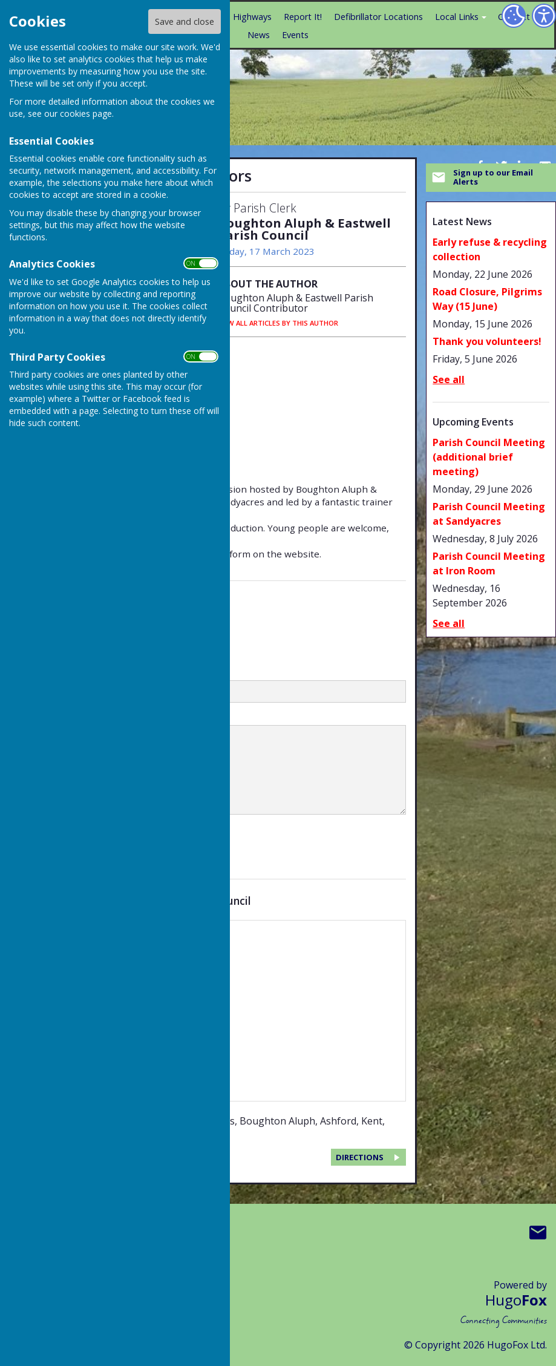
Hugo (516, 1300)
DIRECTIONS (360, 1157)
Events (295, 35)
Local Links (457, 16)
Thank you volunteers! (487, 341)
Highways (252, 16)
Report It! (303, 16)
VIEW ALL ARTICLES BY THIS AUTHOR (278, 323)
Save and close (184, 21)
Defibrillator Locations (378, 16)
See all (449, 379)
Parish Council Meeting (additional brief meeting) (489, 457)
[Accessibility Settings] (544, 16)
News (258, 35)
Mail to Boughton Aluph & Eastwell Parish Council (538, 1232)
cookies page (86, 113)
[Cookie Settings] (514, 16)
